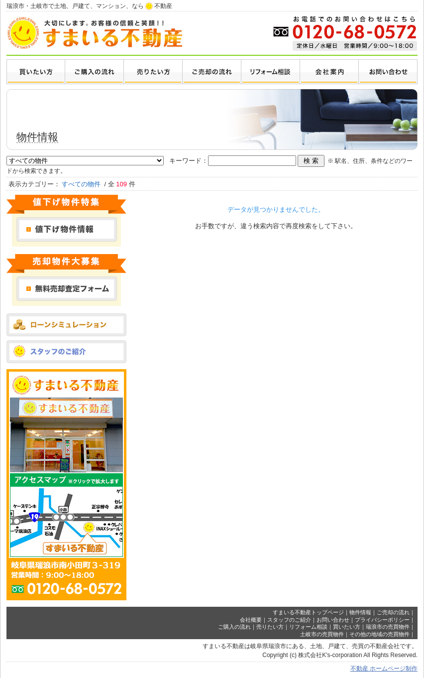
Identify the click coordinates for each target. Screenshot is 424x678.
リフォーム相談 (308, 627)
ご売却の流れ (393, 612)
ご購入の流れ (234, 627)
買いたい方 (346, 627)
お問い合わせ (333, 620)
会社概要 (251, 620)
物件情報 (360, 612)
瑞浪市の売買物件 (388, 627)
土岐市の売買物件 (322, 634)
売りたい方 (270, 627)
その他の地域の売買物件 (379, 634)
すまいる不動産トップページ (308, 612)
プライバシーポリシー (382, 620)
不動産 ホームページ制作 (384, 668)
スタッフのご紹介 (289, 620)
